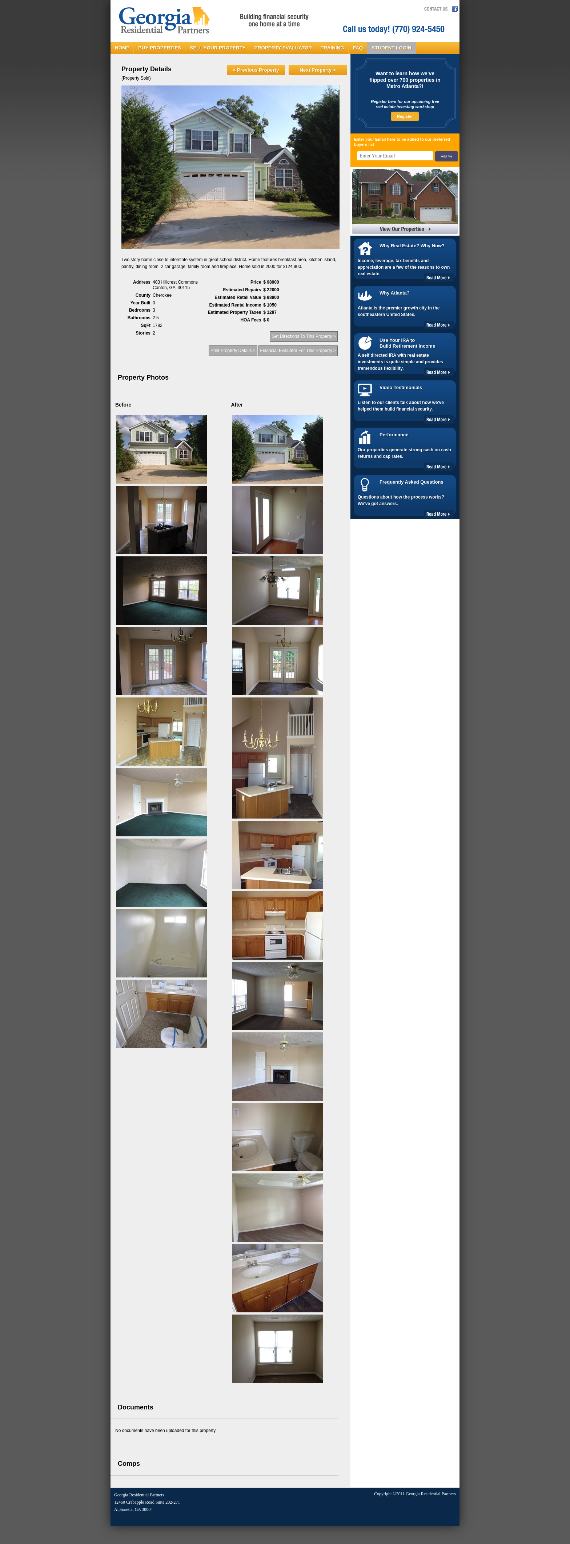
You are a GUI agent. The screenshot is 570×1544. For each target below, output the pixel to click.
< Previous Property (256, 70)
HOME (122, 48)
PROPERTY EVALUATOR (283, 48)
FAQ (358, 48)
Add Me (446, 156)
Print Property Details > (233, 350)
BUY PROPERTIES (159, 48)
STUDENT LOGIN (391, 48)
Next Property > (318, 70)
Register (405, 116)
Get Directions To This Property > (304, 336)
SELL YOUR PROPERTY (218, 48)
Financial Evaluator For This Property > (298, 350)
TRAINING (332, 48)
